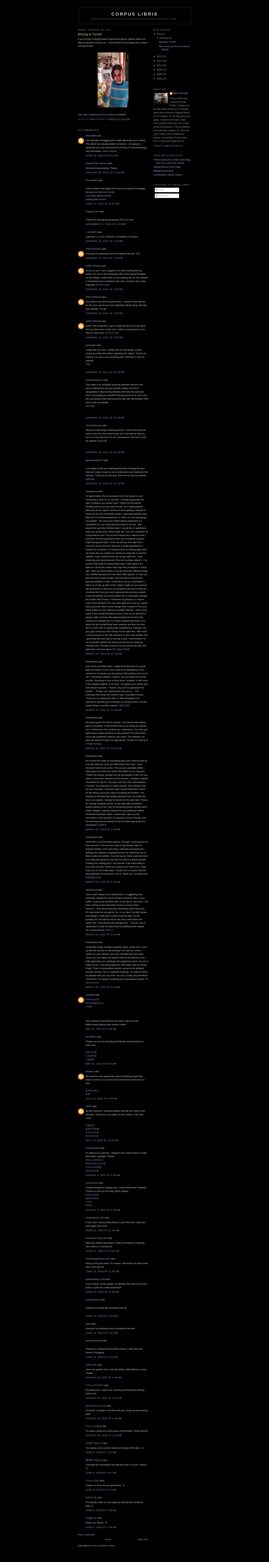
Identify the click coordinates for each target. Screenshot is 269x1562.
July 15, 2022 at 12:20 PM (102, 1140)
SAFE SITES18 (93, 249)
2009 (159, 74)
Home (108, 1539)
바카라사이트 (102, 285)
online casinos (110, 151)
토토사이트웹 (92, 1128)
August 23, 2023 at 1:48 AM (104, 1418)
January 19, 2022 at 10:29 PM (105, 372)
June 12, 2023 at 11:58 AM (102, 1271)
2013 (159, 56)
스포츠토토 (91, 1055)
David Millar (91, 180)
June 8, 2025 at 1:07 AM (101, 1452)
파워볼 (102, 309)
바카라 (89, 1006)
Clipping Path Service (96, 163)
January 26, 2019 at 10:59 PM (105, 172)
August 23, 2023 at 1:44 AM (104, 1377)
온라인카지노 (92, 1090)
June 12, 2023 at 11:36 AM (102, 1230)
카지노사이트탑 (93, 1167)
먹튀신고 (109, 930)
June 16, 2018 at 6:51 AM (102, 155)
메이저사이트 (92, 982)
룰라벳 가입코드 (94, 1460)
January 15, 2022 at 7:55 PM (104, 289)
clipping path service (96, 199)
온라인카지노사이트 (96, 1163)
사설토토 (102, 825)
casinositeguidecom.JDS (98, 1258)
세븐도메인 (124, 705)
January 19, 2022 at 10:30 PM (105, 417)
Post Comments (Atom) (103, 1545)
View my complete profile (168, 146)
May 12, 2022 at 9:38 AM (101, 1029)
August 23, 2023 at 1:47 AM (104, 1398)
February (164, 38)
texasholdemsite (94, 1340)
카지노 (89, 1202)
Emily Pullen (180, 93)
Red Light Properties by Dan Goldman (97, 114)
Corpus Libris (134, 14)
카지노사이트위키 (94, 1160)
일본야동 (102, 441)
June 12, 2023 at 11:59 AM (102, 1292)
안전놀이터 (91, 1518)
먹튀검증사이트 (93, 877)
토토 (138, 253)
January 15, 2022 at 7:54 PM (104, 258)
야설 (88, 364)
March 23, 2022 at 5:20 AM (103, 934)
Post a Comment (86, 1534)
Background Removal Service (100, 192)
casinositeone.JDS (95, 1217)
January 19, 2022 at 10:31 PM (105, 483)
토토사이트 (91, 1052)
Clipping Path (92, 211)
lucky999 (90, 995)
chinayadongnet (93, 425)
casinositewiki (92, 1148)
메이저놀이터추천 (121, 649)
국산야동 (90, 406)
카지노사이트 (112, 333)
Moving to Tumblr (167, 42)
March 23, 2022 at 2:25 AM (103, 829)
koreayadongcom (94, 380)
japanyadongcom (94, 460)
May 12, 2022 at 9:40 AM (101, 1063)
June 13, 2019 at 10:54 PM (102, 203)
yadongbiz (91, 345)
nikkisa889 (91, 135)
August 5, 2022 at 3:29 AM (103, 1210)
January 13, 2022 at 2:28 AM (104, 241)
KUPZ (89, 1106)
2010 (159, 69)
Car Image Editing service (98, 195)
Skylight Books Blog (163, 171)
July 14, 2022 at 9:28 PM (101, 1098)
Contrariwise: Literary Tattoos (167, 174)
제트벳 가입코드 (94, 1443)
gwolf (88, 1324)
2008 (159, 78)
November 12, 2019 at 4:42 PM (106, 224)
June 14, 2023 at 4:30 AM (102, 1316)
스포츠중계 (91, 232)
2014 (159, 34)
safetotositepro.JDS (95, 1279)
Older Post (143, 1539)
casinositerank (93, 1299)
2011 (159, 65)
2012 (159, 60)
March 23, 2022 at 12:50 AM (104, 748)
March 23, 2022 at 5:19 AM (103, 882)
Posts (159, 190)
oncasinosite (92, 1183)
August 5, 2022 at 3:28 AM (103, 1175)
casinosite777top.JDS (96, 1238)
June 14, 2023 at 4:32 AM (102, 1333)
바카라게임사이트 (94, 1003)
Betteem (90, 1071)
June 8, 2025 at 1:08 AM (101, 1510)
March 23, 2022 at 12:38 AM (104, 653)
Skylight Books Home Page (166, 167)
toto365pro (91, 1036)
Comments (162, 195)
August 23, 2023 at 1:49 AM (104, 1435)
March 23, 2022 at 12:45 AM (104, 710)
